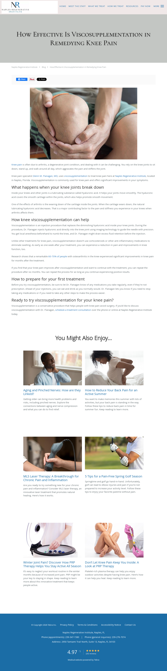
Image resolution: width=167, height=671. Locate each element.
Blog (44, 67)
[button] (162, 6)
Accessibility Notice (111, 624)
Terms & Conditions (87, 624)
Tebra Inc (52, 624)
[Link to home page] (29, 7)
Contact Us (130, 624)
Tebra (96, 659)
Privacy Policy (67, 624)
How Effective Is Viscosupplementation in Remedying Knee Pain (78, 67)
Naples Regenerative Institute (24, 67)
